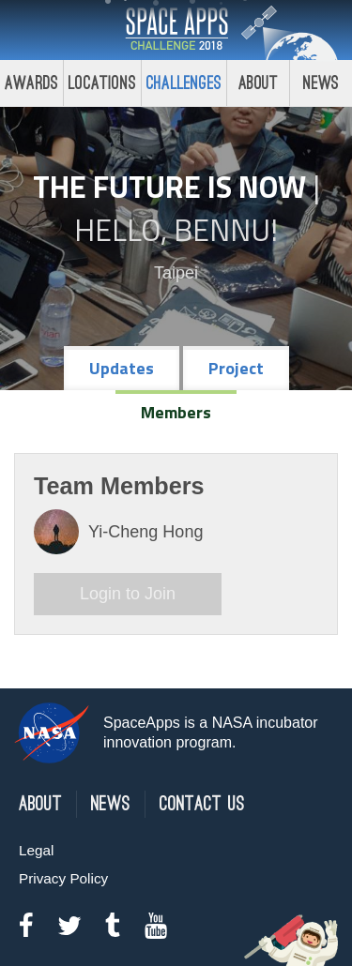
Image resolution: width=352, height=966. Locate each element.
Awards (31, 83)
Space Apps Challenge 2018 (176, 30)
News (110, 804)
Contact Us (202, 804)
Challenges (184, 83)
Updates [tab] (121, 368)
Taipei (176, 273)
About (258, 83)
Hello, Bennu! (176, 229)
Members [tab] (176, 412)
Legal (36, 850)
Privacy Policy (63, 878)
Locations (102, 83)
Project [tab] (236, 368)
